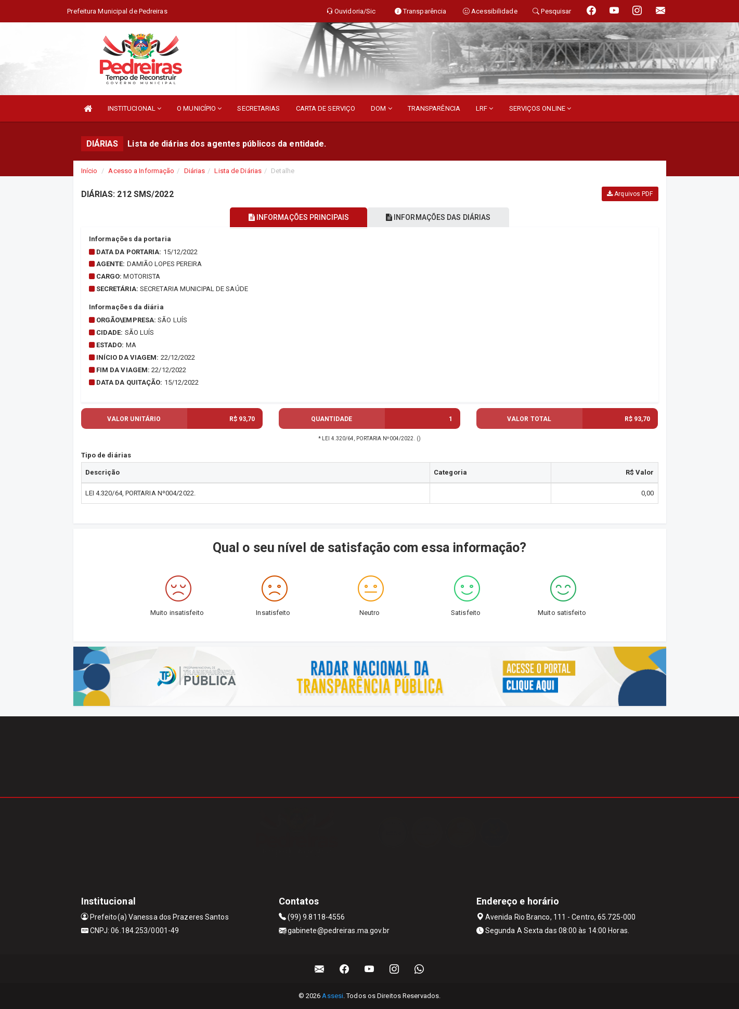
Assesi (332, 996)
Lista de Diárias (238, 171)
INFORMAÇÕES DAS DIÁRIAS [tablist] (441, 217)
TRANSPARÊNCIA (434, 108)
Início (89, 171)
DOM (381, 108)
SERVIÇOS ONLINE (540, 108)
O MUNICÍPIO (199, 108)
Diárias (194, 171)
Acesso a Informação (141, 171)
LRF (485, 108)
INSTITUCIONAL (135, 108)
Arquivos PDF (630, 194)
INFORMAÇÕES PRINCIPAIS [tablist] (295, 217)
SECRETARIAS (258, 108)
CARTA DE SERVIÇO (326, 108)
